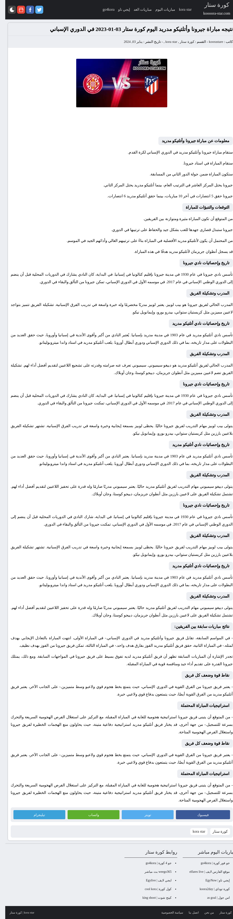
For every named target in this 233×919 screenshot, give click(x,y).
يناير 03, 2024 (128, 42)
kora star (166, 42)
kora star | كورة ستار (16, 912)
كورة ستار (182, 42)
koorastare (211, 42)
